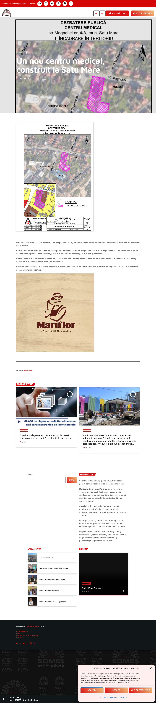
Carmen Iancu (28, 370)
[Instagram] (31, 643)
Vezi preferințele (140, 690)
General (21, 53)
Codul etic (122, 697)
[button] (150, 668)
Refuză (116, 690)
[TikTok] (28, 643)
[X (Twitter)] (21, 643)
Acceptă (92, 690)
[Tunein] (24, 643)
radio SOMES (33, 626)
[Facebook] (34, 643)
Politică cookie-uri (109, 697)
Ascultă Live (117, 13)
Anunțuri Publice (143, 13)
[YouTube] (17, 643)
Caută (30, 475)
